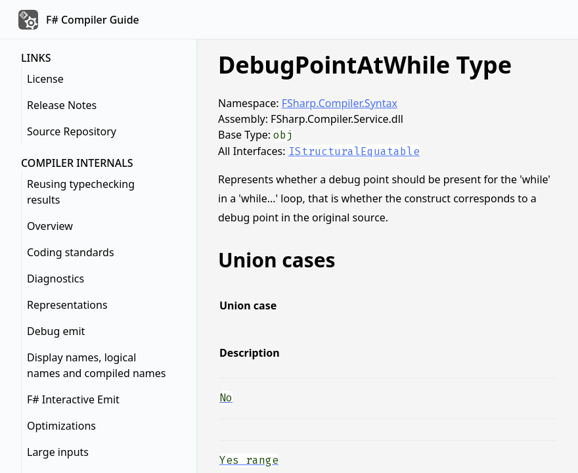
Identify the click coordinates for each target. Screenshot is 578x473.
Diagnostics (55, 278)
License (45, 79)
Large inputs (58, 452)
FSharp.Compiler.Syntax (339, 103)
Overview (50, 226)
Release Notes (62, 105)
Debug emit (56, 331)
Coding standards (70, 252)
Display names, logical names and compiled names (96, 365)
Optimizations (61, 425)
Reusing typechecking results (81, 192)
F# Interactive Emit (73, 399)
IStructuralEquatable (354, 151)
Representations (67, 305)
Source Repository (71, 131)
